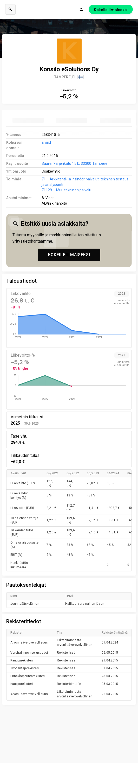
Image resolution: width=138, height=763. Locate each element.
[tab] (28, 120)
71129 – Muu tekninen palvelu (66, 190)
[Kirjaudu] (81, 9)
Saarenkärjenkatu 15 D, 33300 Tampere (74, 163)
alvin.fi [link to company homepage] (47, 142)
